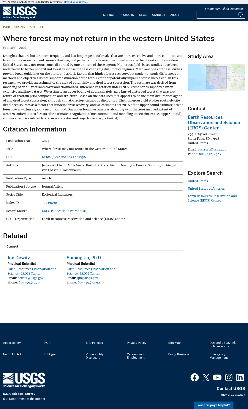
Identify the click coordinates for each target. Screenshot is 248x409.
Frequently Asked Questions (224, 9)
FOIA (47, 343)
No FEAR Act (12, 354)
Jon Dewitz (18, 257)
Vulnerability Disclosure (95, 356)
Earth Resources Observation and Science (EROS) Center (214, 123)
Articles (37, 27)
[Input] (221, 15)
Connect (158, 14)
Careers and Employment (136, 356)
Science (109, 14)
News (143, 14)
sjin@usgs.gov (87, 278)
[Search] (241, 15)
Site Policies (94, 343)
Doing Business (178, 354)
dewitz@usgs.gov (30, 278)
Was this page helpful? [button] (214, 405)
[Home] (20, 18)
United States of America (206, 188)
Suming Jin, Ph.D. (84, 257)
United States (198, 181)
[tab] (12, 246)
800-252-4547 (210, 154)
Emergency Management (219, 356)
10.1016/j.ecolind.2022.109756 (64, 157)
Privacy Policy (136, 343)
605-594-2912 (89, 282)
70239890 (49, 202)
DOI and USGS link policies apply (223, 344)
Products (127, 14)
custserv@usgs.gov (212, 149)
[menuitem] (108, 12)
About (174, 14)
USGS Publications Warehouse (64, 211)
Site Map (174, 343)
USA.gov (50, 354)
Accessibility (12, 343)
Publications (14, 27)
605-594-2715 (30, 282)
